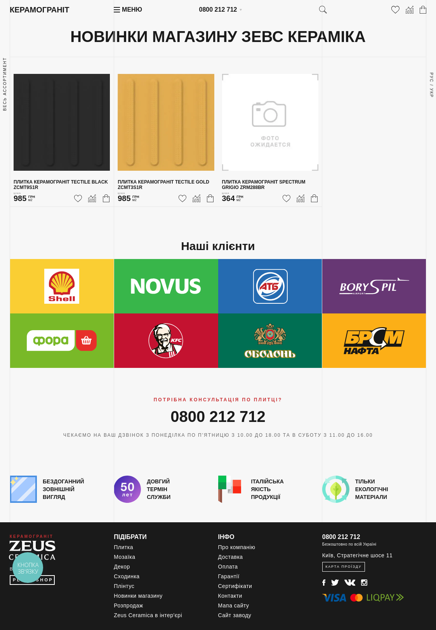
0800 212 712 (218, 9)
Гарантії (229, 576)
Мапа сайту (233, 605)
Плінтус (124, 586)
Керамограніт (39, 9)
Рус (431, 77)
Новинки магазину (138, 596)
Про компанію (236, 547)
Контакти (230, 596)
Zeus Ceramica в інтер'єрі (148, 615)
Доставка (230, 557)
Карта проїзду (343, 567)
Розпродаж (128, 605)
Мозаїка (124, 557)
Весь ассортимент (5, 84)
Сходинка (126, 576)
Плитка (123, 547)
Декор (122, 567)
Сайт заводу (235, 615)
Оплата (228, 567)
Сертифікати (235, 586)
